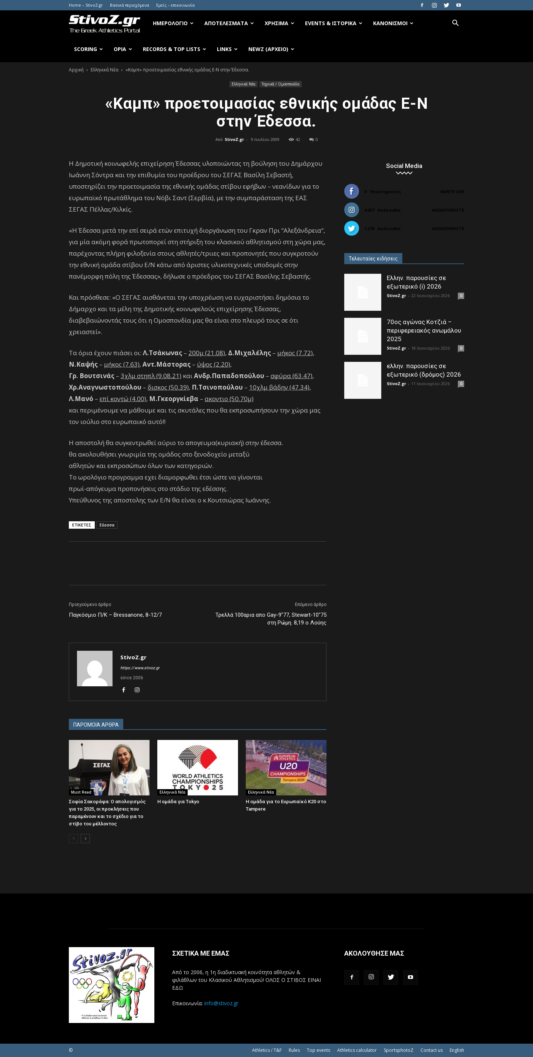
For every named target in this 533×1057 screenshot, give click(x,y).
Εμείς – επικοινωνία (175, 5)
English (457, 1050)
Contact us (431, 1050)
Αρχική (76, 70)
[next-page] (85, 838)
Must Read (81, 792)
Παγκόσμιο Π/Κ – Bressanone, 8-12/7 (115, 615)
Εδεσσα (107, 525)
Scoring (88, 49)
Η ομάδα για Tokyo (178, 801)
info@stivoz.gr (221, 1003)
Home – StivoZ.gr (86, 5)
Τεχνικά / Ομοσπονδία (280, 84)
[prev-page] (73, 838)
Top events (318, 1050)
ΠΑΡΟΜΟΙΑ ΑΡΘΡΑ (96, 725)
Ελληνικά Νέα (104, 70)
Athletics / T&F (267, 1050)
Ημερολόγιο (173, 23)
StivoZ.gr (234, 139)
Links (227, 49)
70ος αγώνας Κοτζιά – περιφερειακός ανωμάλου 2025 (424, 330)
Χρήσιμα (279, 23)
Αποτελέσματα (229, 23)
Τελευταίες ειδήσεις (373, 259)
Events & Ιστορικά (333, 23)
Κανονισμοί (393, 23)
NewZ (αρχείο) (271, 49)
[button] (455, 23)
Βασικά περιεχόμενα (129, 5)
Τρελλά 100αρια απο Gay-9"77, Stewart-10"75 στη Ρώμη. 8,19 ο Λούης (270, 619)
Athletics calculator (357, 1050)
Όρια (123, 49)
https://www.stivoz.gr (140, 668)
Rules (294, 1050)
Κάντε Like (452, 191)
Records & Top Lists (174, 49)
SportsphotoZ (398, 1050)
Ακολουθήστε (448, 210)
